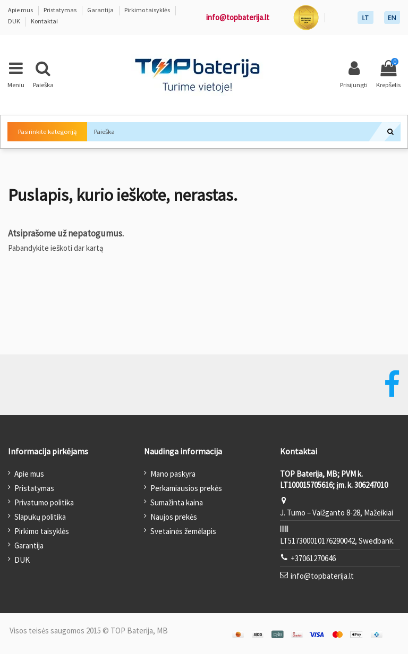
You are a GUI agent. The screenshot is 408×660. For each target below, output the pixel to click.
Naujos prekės (173, 523)
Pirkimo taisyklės (147, 10)
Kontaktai (44, 21)
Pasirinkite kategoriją (54, 135)
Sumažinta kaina (176, 508)
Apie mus (21, 10)
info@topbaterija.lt (237, 17)
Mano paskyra (173, 480)
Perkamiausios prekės (186, 494)
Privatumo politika (44, 508)
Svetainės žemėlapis (183, 537)
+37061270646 (313, 564)
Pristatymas (61, 10)
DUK (14, 21)
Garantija (101, 10)
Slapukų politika (40, 523)
